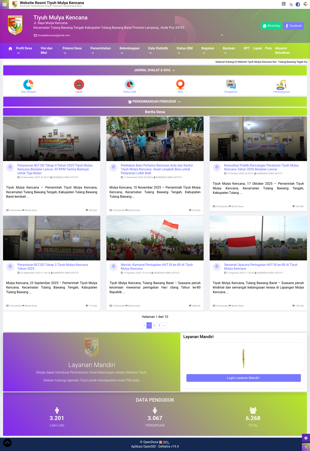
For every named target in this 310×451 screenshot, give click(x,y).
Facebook (293, 26)
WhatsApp (271, 26)
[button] (283, 4)
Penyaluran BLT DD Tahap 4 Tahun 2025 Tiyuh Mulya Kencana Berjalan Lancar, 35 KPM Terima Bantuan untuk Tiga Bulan (54, 169)
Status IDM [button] (184, 50)
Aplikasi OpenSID (143, 446)
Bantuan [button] (229, 50)
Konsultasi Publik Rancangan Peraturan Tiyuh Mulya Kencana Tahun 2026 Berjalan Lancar (261, 167)
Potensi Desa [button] (72, 50)
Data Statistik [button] (158, 50)
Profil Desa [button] (24, 50)
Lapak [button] (257, 48)
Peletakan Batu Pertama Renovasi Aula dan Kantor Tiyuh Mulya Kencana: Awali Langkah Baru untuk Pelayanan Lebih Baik (157, 169)
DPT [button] (247, 48)
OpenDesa (150, 442)
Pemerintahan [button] (100, 50)
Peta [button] (268, 48)
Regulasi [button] (207, 50)
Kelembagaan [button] (129, 50)
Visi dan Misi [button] (46, 50)
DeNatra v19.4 (168, 446)
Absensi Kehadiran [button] (282, 50)
